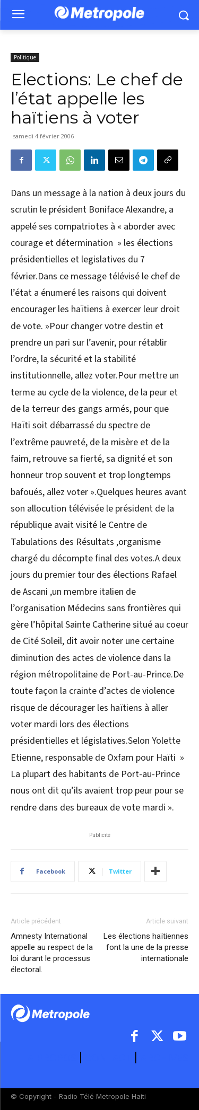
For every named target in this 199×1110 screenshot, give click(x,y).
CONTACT (108, 1057)
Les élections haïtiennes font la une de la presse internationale (145, 947)
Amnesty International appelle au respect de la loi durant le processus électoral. (52, 952)
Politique (25, 57)
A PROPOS (53, 1057)
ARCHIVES (164, 1057)
